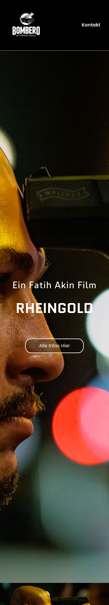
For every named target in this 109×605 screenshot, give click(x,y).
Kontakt (91, 25)
